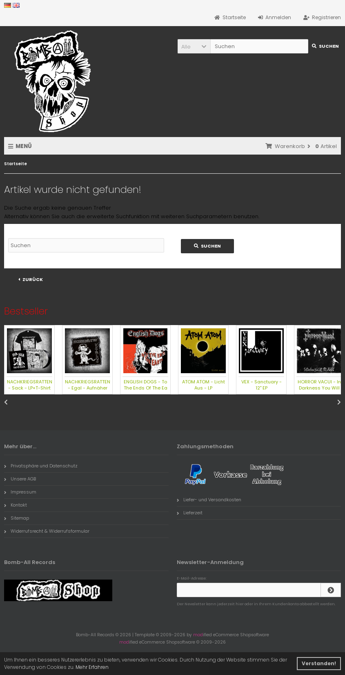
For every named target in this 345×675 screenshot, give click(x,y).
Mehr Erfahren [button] (92, 667)
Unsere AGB (20, 479)
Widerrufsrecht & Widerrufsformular (46, 531)
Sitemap (16, 518)
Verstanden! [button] (319, 663)
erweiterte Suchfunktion (118, 216)
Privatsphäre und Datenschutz (41, 466)
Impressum (20, 492)
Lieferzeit (190, 512)
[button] (194, 46)
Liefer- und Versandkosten (209, 499)
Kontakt (15, 505)
